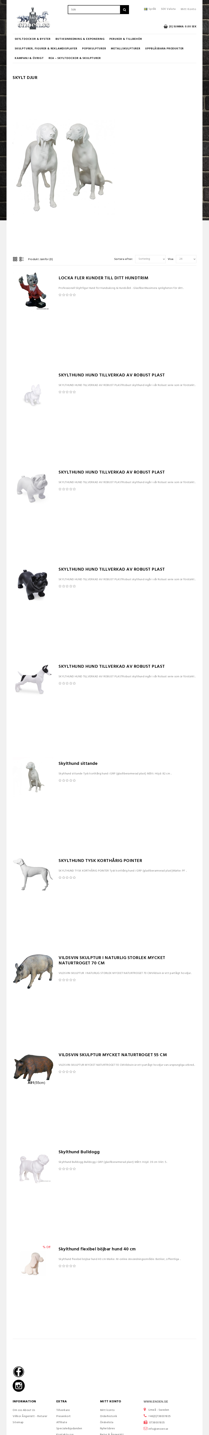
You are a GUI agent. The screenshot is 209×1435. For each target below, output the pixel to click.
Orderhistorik (108, 1416)
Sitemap (18, 1422)
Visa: (171, 259)
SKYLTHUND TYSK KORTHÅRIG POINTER (100, 860)
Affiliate (61, 1422)
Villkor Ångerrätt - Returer (30, 1416)
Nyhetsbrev (107, 1428)
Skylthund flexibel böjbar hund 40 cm (97, 1249)
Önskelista (106, 1422)
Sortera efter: (123, 259)
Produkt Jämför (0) (40, 259)
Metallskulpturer (125, 48)
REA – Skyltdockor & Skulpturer (75, 58)
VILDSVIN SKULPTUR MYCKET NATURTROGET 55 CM (113, 1055)
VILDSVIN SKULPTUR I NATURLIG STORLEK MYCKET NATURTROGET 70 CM (112, 960)
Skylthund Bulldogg (79, 1152)
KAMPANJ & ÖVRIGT (29, 58)
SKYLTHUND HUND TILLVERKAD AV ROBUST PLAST (112, 375)
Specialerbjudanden (69, 1428)
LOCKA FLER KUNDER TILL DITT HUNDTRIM (103, 278)
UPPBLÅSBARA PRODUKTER (164, 48)
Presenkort (63, 1416)
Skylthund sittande (78, 763)
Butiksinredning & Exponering (80, 39)
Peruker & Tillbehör (125, 39)
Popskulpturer (94, 48)
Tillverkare (63, 1410)
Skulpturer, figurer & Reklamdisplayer (46, 48)
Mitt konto (107, 1410)
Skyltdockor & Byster (33, 39)
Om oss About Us (24, 1410)
